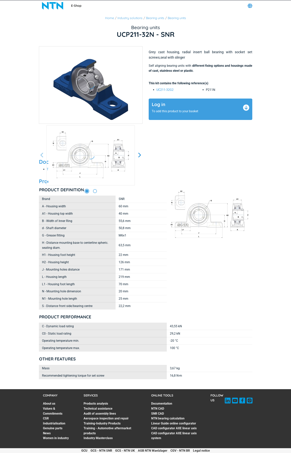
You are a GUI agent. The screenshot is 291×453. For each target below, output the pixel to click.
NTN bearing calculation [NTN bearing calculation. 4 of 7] (167, 418)
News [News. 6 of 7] (47, 433)
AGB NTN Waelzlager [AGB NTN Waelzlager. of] (152, 450)
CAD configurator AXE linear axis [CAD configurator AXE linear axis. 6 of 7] (174, 428)
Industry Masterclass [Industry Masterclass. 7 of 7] (98, 438)
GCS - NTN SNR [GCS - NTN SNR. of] (101, 450)
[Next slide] (139, 155)
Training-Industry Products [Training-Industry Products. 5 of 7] (102, 423)
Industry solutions (130, 18)
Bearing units (155, 18)
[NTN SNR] (52, 6)
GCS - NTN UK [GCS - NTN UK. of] (125, 450)
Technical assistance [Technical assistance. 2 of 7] (98, 408)
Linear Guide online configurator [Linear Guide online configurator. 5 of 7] (173, 423)
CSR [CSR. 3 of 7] (46, 418)
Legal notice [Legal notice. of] (201, 450)
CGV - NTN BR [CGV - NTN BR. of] (180, 450)
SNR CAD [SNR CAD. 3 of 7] (157, 413)
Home (109, 18)
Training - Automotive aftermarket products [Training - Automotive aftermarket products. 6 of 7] (107, 430)
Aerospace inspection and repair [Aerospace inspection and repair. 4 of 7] (106, 418)
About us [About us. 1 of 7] (49, 403)
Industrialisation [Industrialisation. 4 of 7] (54, 423)
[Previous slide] (42, 155)
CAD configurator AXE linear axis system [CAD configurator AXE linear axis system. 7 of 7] (174, 435)
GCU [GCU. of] (84, 450)
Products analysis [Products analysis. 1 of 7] (96, 403)
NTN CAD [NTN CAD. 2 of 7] (157, 408)
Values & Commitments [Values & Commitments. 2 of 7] (52, 411)
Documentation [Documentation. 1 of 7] (161, 403)
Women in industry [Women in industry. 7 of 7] (56, 438)
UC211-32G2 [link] (165, 90)
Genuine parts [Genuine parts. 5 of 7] (52, 428)
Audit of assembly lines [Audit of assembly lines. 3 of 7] (100, 413)
